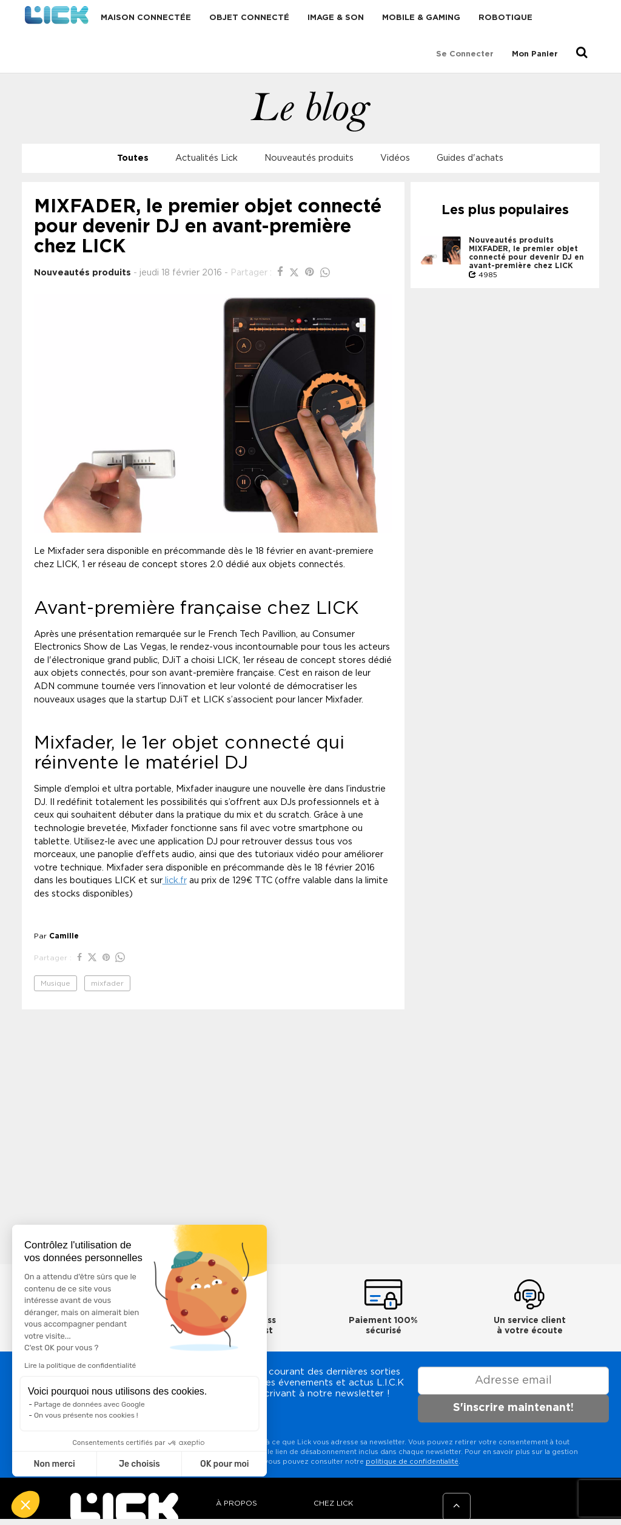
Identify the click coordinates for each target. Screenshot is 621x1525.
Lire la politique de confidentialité (80, 1365)
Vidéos (395, 158)
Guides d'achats (470, 158)
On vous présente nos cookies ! (86, 1415)
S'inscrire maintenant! (513, 1407)
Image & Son (335, 18)
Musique (55, 983)
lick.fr (175, 880)
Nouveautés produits (309, 158)
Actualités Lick (206, 158)
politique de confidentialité (412, 1461)
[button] (25, 1504)
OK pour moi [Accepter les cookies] (224, 1464)
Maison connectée (146, 18)
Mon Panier (535, 54)
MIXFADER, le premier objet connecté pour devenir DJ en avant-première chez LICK (526, 257)
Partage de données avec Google (89, 1404)
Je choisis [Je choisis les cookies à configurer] (139, 1464)
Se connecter (465, 54)
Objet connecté (249, 18)
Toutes (133, 158)
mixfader (107, 983)
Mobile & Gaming (421, 18)
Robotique (505, 18)
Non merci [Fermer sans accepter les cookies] (54, 1464)
